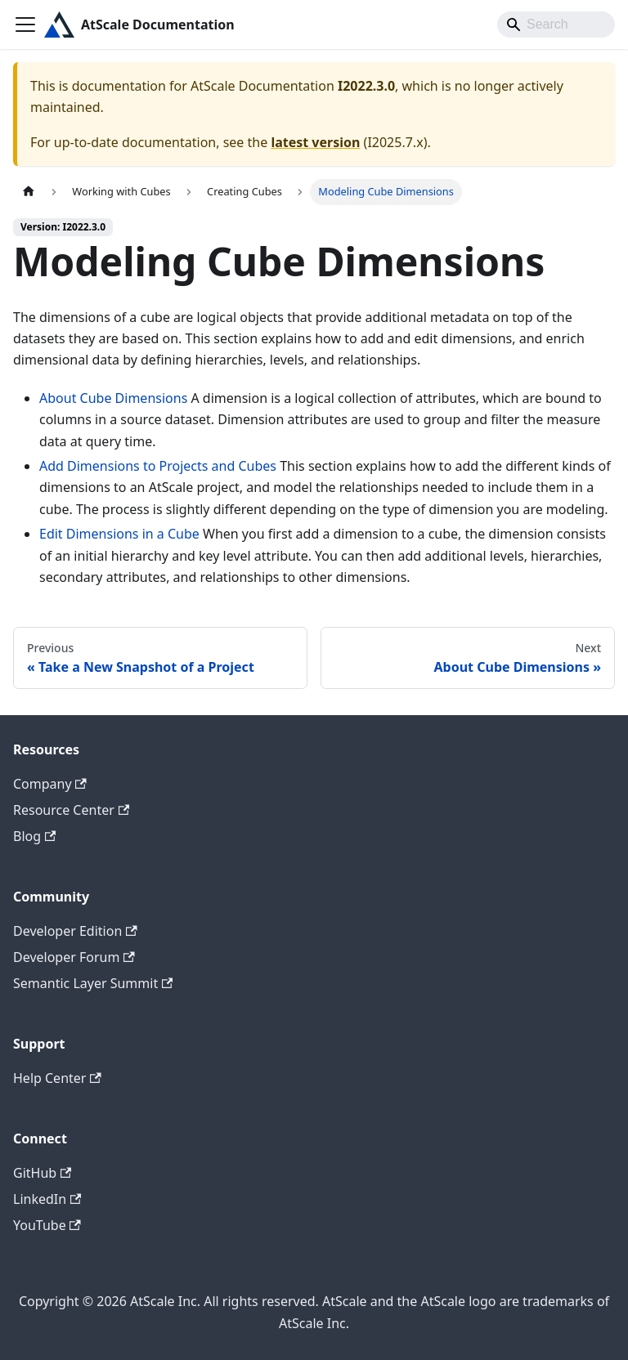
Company (50, 784)
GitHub (42, 1173)
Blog (34, 836)
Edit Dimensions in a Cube (119, 534)
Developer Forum (74, 957)
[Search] (556, 24)
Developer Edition (75, 931)
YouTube (47, 1225)
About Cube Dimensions (113, 398)
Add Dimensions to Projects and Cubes (157, 466)
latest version (315, 142)
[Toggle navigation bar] (25, 24)
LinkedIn (47, 1199)
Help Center (57, 1078)
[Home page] (28, 191)
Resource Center (71, 810)
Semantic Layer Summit (93, 983)
